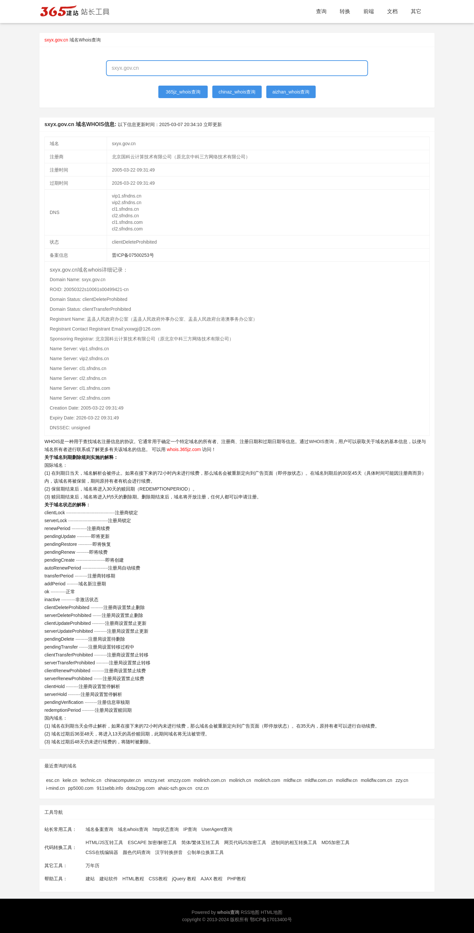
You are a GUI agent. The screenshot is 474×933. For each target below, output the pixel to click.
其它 (416, 11)
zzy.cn (402, 780)
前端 (368, 11)
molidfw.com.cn (376, 780)
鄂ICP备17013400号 (271, 919)
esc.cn (52, 780)
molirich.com (267, 780)
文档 (392, 11)
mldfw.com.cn (319, 780)
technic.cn (91, 780)
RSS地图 (250, 912)
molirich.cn (240, 780)
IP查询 (190, 829)
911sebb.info (110, 788)
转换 (345, 11)
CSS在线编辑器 (102, 852)
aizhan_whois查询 (290, 91)
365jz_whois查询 (183, 91)
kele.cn (70, 780)
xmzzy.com (179, 780)
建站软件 (108, 878)
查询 (321, 11)
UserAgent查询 (216, 829)
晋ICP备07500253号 (133, 255)
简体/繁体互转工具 (200, 842)
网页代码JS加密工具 (245, 842)
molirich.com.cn (210, 780)
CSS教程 (158, 878)
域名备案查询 (99, 829)
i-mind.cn (55, 788)
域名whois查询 (133, 829)
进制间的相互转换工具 (294, 842)
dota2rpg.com (140, 788)
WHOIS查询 (321, 441)
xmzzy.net (154, 780)
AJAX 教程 (212, 878)
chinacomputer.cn (123, 780)
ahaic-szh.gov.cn (175, 788)
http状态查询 (166, 829)
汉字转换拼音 (169, 852)
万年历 (92, 865)
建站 (90, 878)
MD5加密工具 (336, 842)
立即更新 (212, 124)
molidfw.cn (346, 780)
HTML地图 (271, 912)
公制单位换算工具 (205, 852)
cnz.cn (202, 788)
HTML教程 (133, 878)
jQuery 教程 (184, 878)
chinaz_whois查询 (237, 91)
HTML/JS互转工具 (104, 842)
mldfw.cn (292, 780)
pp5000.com (80, 788)
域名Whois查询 (85, 39)
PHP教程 (236, 878)
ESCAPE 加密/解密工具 (152, 842)
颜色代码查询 (136, 852)
